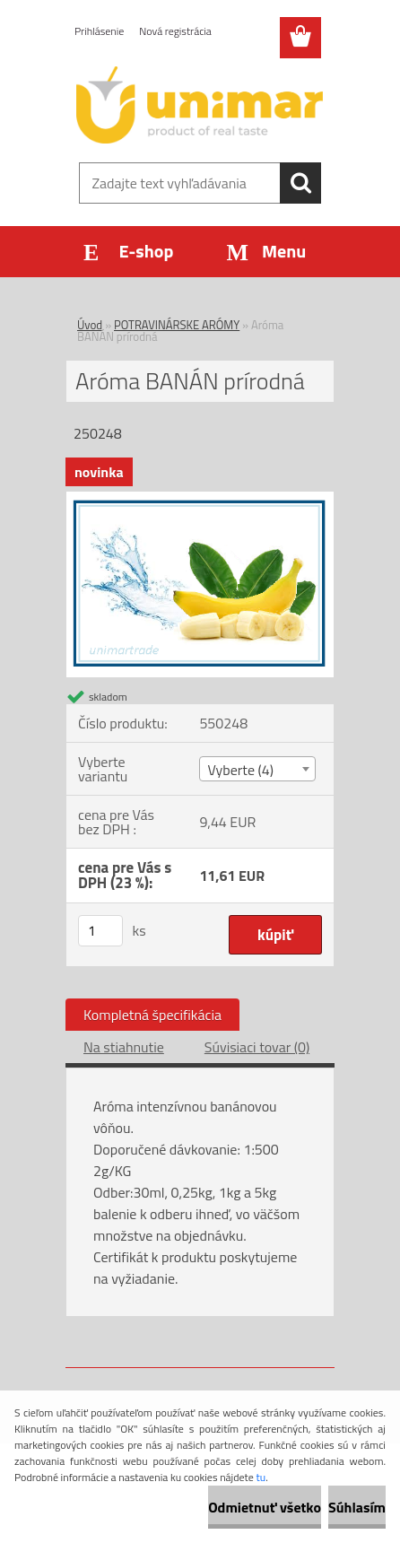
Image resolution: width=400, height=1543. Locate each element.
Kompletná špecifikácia (152, 1014)
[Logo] (199, 105)
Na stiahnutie (123, 1047)
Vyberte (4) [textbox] (240, 769)
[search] (300, 183)
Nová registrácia (175, 30)
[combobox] (257, 768)
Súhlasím (357, 1507)
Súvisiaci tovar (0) (256, 1047)
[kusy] (100, 930)
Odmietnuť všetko (264, 1507)
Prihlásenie (99, 30)
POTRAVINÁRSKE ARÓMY (176, 325)
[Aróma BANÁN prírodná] (200, 499)
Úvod (89, 325)
